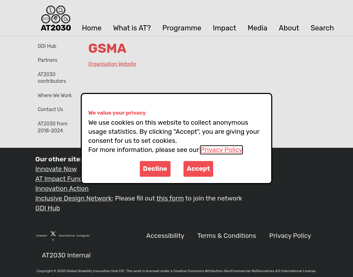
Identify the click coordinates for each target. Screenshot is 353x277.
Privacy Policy (221, 150)
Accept (198, 169)
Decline (155, 169)
